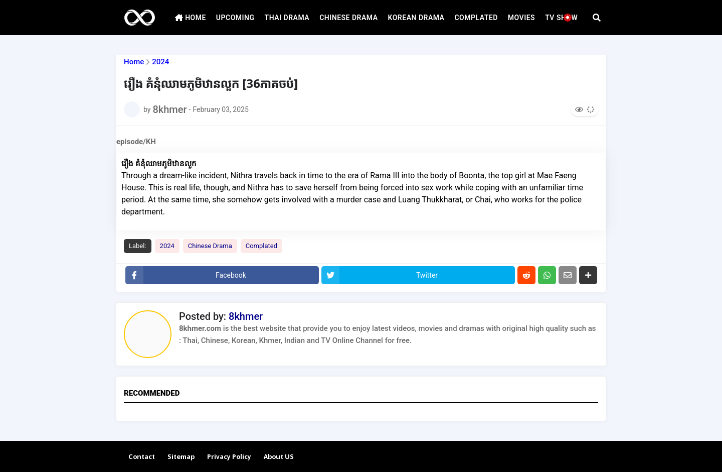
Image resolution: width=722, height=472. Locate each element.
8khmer (246, 316)
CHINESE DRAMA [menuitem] (348, 18)
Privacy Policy (229, 457)
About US (279, 457)
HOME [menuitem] (190, 18)
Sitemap (181, 457)
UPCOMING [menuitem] (235, 18)
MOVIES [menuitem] (521, 18)
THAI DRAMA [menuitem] (287, 18)
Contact (141, 457)
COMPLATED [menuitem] (475, 18)
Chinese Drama (210, 246)
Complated (261, 246)
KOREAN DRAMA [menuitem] (416, 18)
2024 (160, 62)
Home (134, 62)
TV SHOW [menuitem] (561, 18)
